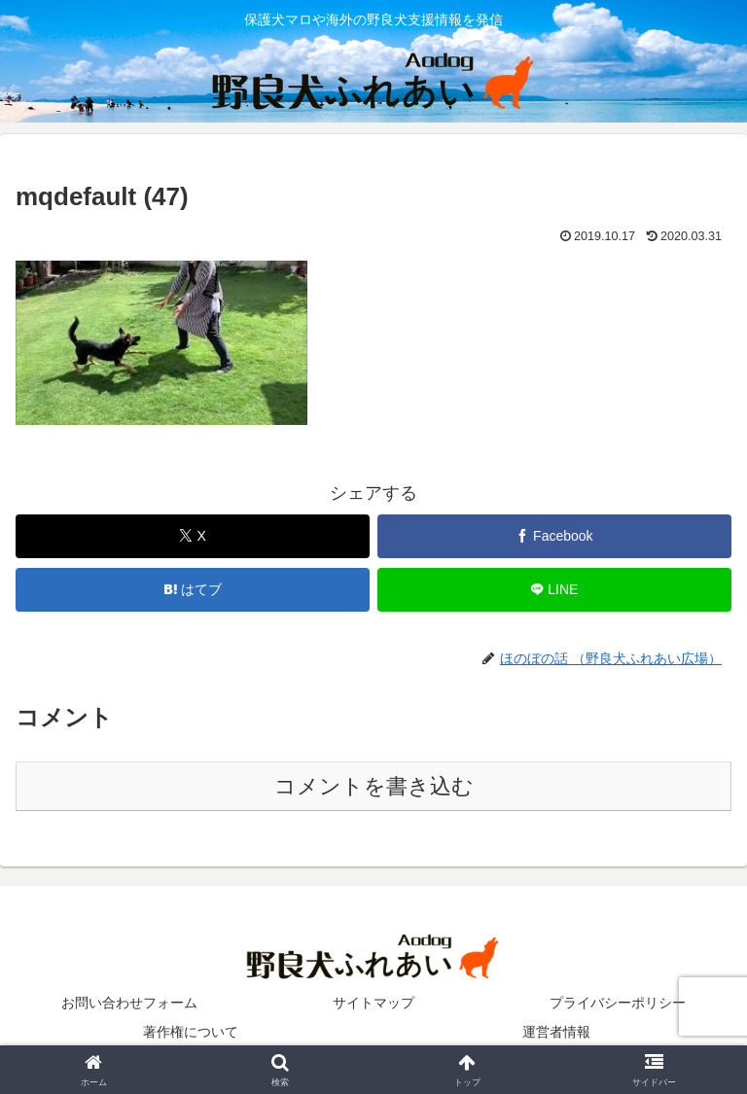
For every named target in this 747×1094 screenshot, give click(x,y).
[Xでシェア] (193, 536)
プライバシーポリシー (618, 1002)
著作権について (190, 1032)
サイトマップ (373, 1002)
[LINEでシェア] (554, 590)
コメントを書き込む (374, 786)
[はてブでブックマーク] (193, 590)
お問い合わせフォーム (129, 1002)
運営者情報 (556, 1032)
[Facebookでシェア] (554, 536)
